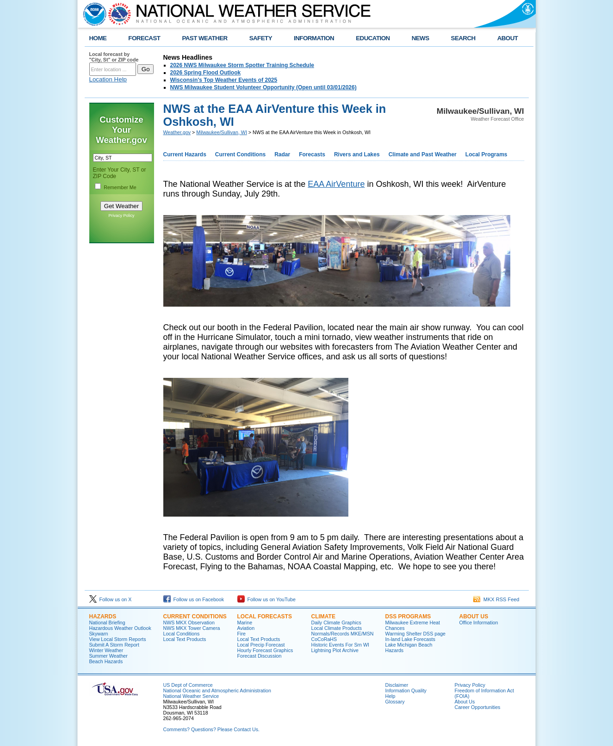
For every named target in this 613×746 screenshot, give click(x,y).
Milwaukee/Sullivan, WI (221, 132)
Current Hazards (184, 154)
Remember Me (120, 187)
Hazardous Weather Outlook (120, 628)
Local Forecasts (264, 616)
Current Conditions (240, 154)
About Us (474, 616)
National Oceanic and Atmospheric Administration (217, 690)
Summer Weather (108, 656)
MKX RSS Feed (496, 599)
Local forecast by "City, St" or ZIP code (114, 56)
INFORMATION (314, 38)
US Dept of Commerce (188, 685)
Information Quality (406, 690)
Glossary (395, 701)
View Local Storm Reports (117, 639)
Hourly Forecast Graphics (265, 650)
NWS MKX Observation (189, 622)
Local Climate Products (336, 628)
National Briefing (107, 622)
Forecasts (312, 154)
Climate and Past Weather (423, 154)
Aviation (246, 628)
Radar (282, 154)
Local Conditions (181, 633)
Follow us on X (110, 599)
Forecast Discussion (259, 656)
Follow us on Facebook (193, 599)
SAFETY (260, 38)
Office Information (478, 622)
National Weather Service (191, 696)
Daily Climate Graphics (336, 622)
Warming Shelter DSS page (415, 633)
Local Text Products (184, 639)
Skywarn (98, 633)
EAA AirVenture (336, 184)
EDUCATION (373, 38)
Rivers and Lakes (357, 154)
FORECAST (144, 38)
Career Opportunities (478, 707)
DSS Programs (408, 616)
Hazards (103, 616)
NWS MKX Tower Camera (191, 628)
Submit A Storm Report (114, 644)
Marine (245, 622)
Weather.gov (177, 132)
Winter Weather (106, 650)
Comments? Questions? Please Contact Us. (211, 729)
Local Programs (486, 154)
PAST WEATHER (204, 38)
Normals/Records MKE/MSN (342, 633)
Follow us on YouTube (266, 599)
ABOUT (507, 38)
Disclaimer (397, 685)
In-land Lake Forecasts (410, 639)
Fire (241, 633)
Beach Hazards (106, 661)
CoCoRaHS (324, 639)
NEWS (420, 38)
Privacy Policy (121, 215)
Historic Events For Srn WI (340, 644)
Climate (323, 616)
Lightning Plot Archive (335, 650)
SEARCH (463, 38)
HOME (98, 38)
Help (390, 696)
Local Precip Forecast (261, 644)
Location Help (108, 79)
